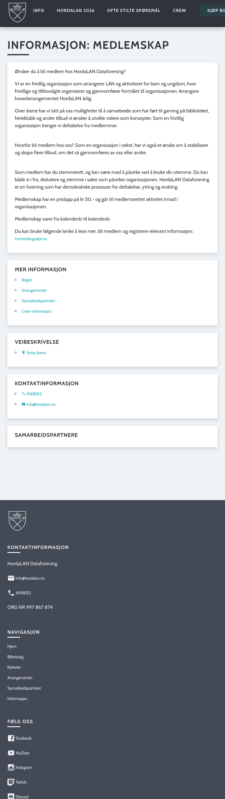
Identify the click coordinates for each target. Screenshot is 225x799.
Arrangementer (34, 290)
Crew (179, 10)
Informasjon (17, 698)
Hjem (11, 646)
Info (38, 10)
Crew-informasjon (37, 311)
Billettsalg (15, 657)
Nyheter (14, 667)
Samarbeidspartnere (38, 301)
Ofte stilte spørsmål (133, 10)
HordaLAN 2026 (76, 10)
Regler (27, 280)
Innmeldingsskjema (31, 239)
